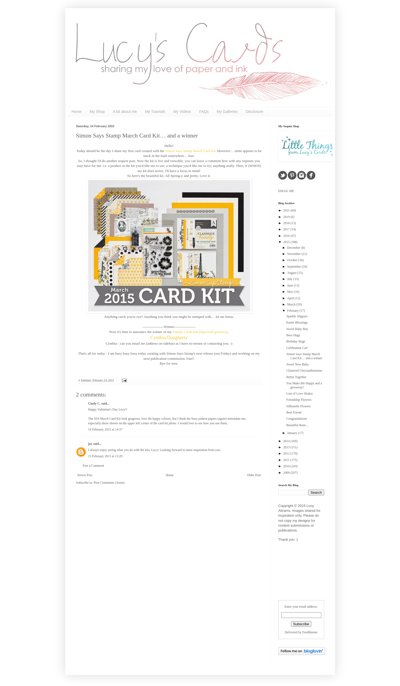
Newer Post (85, 475)
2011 (286, 460)
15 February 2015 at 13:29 (105, 456)
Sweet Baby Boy (297, 329)
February (293, 310)
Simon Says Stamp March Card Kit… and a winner (137, 135)
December (294, 248)
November (294, 254)
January (292, 433)
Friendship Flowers (298, 400)
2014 (286, 441)
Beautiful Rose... (297, 425)
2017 (286, 229)
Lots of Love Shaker (299, 393)
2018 (286, 223)
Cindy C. (94, 403)
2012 (286, 453)
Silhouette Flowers (298, 406)
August (292, 273)
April (291, 298)
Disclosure (254, 111)
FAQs (203, 111)
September (294, 266)
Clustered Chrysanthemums (304, 370)
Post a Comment (93, 466)
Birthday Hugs (295, 341)
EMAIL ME (286, 191)
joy (90, 444)
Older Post (254, 475)
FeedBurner (310, 632)
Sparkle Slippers (296, 316)
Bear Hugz (293, 335)
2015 (286, 242)
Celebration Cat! (297, 348)
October (292, 260)
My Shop (97, 111)
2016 (286, 236)
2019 (286, 217)
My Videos (182, 111)
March (291, 304)
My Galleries (227, 111)
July (290, 279)
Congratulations (296, 419)
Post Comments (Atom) (109, 483)
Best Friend (293, 412)
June (290, 285)
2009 (286, 473)
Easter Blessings (296, 322)
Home (77, 111)
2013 (286, 447)
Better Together (296, 377)
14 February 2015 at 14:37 (105, 429)
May (290, 292)
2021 (286, 210)
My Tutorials (155, 111)
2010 (286, 466)
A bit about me (125, 111)
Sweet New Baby (297, 364)
